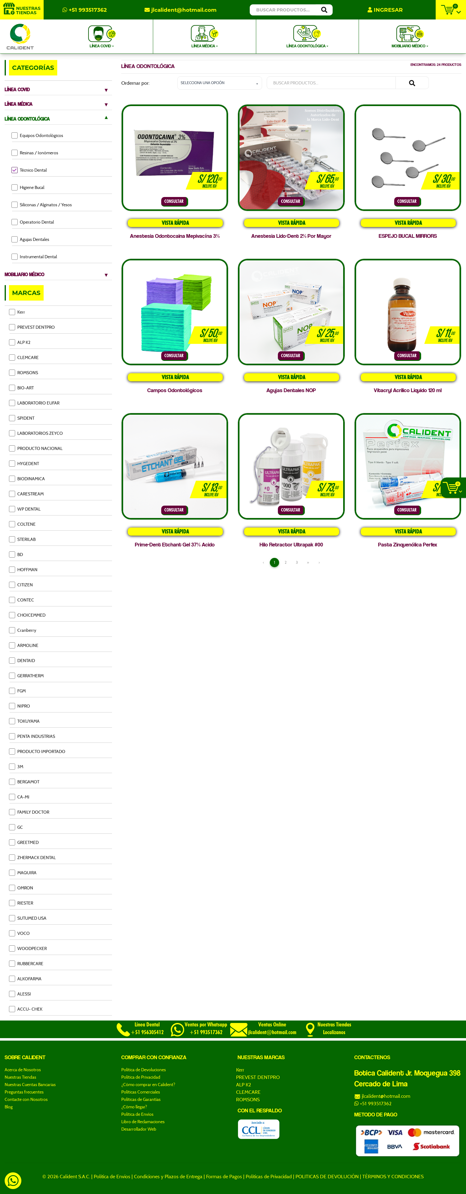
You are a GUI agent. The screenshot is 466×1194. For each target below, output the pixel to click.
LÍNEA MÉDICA (204, 36)
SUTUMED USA (28, 918)
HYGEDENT (24, 463)
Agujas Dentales (30, 239)
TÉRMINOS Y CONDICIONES (393, 1176)
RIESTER (21, 903)
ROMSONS (24, 372)
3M (16, 766)
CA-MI (19, 796)
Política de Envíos (112, 1176)
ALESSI (20, 993)
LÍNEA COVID (102, 36)
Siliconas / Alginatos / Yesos (42, 204)
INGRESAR (385, 10)
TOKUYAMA (25, 721)
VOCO (20, 933)
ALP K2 (20, 342)
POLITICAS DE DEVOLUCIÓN (327, 1176)
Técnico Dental (29, 170)
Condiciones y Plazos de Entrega (168, 1176)
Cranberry (23, 630)
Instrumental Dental (34, 256)
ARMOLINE (24, 645)
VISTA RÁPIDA (175, 223)
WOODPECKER (28, 948)
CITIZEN (21, 584)
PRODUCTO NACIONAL (36, 448)
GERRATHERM (27, 675)
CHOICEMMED (27, 615)
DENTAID (22, 660)
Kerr (17, 312)
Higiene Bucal (28, 187)
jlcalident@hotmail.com (181, 10)
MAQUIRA (23, 872)
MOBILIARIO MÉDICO (409, 36)
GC (16, 827)
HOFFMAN (23, 569)
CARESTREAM (27, 493)
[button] (220, 83)
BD (16, 554)
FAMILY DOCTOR (29, 812)
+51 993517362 (85, 10)
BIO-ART (22, 387)
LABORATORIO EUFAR (34, 402)
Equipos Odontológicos (37, 135)
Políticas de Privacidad (269, 1176)
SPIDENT (22, 418)
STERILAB (23, 539)
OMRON (21, 887)
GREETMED (24, 842)
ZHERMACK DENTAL (33, 857)
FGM (18, 690)
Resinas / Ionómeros (35, 152)
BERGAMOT (24, 781)
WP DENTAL (25, 509)
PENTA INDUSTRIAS (32, 736)
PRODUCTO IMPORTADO (37, 751)
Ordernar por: (135, 83)
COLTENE (23, 524)
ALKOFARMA (25, 978)
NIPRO (20, 706)
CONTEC (22, 599)
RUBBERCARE (26, 963)
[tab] (58, 88)
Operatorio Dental (33, 222)
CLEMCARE (24, 357)
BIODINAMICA (27, 478)
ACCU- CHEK (26, 1009)
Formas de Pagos (224, 1176)
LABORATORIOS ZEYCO (36, 433)
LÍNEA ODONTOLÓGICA (306, 36)
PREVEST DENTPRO (32, 327)
